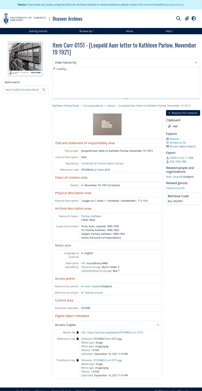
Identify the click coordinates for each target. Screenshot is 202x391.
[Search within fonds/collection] (22, 90)
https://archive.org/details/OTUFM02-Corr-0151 (115, 332)
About (129, 31)
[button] (186, 18)
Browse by (86, 31)
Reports (172, 139)
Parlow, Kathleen (91, 216)
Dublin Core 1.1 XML (180, 157)
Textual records (93, 292)
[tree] (126, 83)
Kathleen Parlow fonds (65, 105)
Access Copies (65, 325)
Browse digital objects (181, 146)
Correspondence (93, 105)
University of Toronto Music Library (102, 163)
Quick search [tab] (12, 82)
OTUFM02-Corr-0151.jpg (107, 360)
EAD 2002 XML (176, 161)
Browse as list (176, 142)
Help (168, 31)
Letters (111, 105)
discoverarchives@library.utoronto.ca (161, 4)
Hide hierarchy (65, 62)
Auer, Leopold (92, 286)
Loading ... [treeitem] (62, 69)
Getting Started (38, 31)
